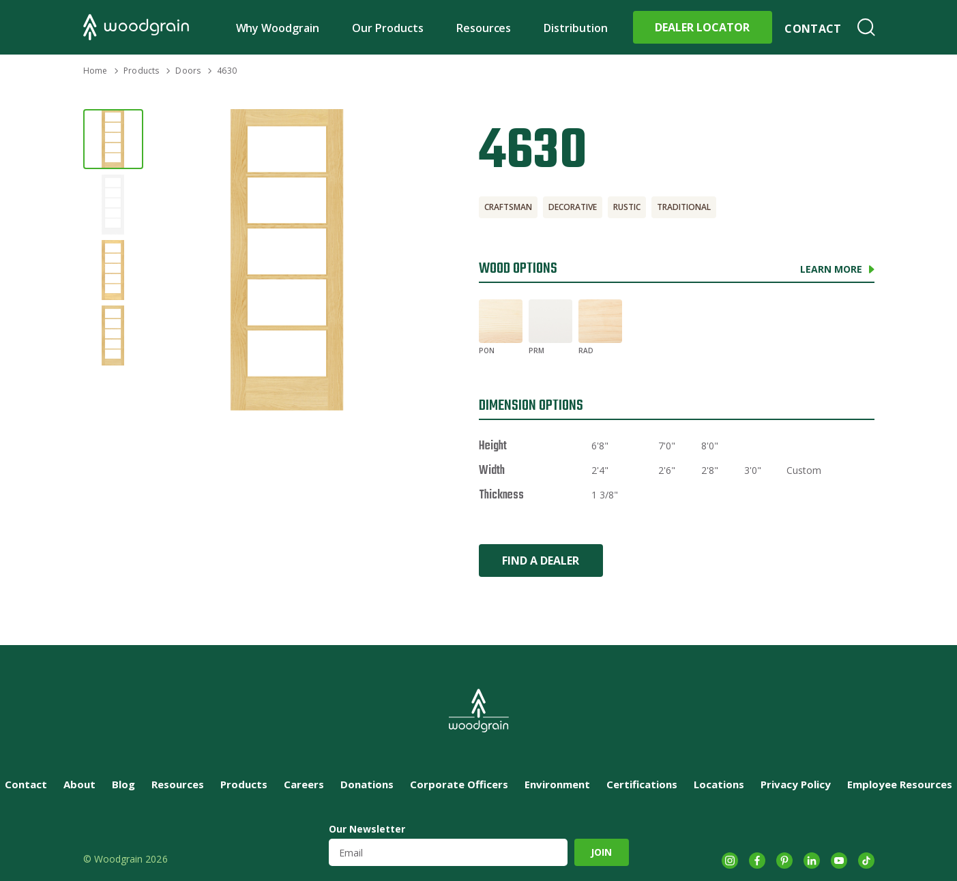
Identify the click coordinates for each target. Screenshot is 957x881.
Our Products (388, 27)
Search (866, 27)
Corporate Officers (459, 784)
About (79, 784)
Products (141, 70)
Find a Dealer (540, 560)
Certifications (641, 784)
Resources (484, 27)
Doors (188, 70)
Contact (812, 28)
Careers (304, 784)
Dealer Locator (702, 27)
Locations (719, 784)
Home (95, 70)
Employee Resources (899, 784)
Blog (123, 784)
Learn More (831, 269)
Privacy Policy (796, 784)
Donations (367, 784)
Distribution (576, 27)
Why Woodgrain (278, 27)
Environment (557, 784)
